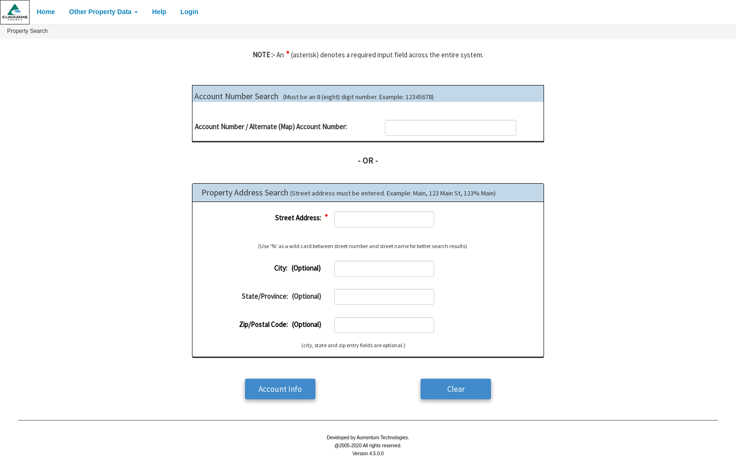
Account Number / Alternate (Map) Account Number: (271, 126)
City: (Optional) (297, 268)
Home (46, 12)
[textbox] (450, 128)
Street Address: (301, 217)
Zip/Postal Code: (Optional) (280, 324)
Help (159, 12)
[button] (280, 389)
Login (189, 12)
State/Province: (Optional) (281, 296)
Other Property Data (103, 12)
